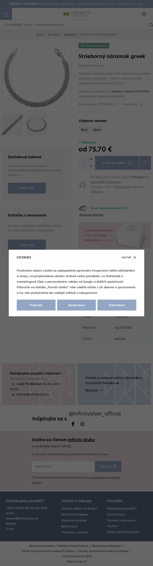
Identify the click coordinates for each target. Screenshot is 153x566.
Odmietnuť (117, 305)
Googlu (88, 282)
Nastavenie (76, 305)
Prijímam (36, 305)
